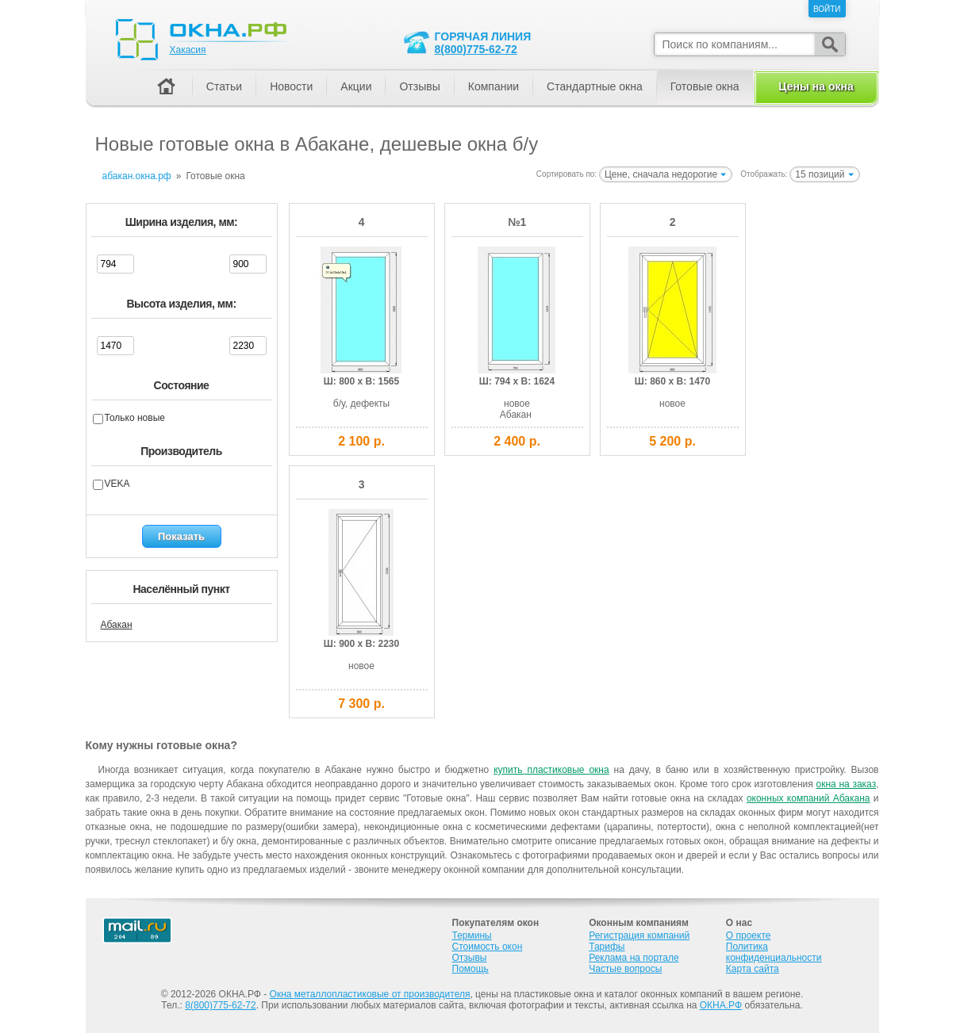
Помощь (470, 968)
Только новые (135, 417)
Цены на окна (815, 86)
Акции (355, 86)
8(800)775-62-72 (476, 49)
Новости (291, 86)
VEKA (117, 483)
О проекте (748, 935)
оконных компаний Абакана (808, 798)
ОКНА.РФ (721, 1005)
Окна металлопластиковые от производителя (370, 994)
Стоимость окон (487, 946)
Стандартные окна (595, 86)
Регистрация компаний (639, 935)
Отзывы (419, 86)
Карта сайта (752, 968)
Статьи (224, 86)
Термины (472, 935)
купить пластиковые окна (551, 769)
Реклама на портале (633, 957)
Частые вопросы (625, 968)
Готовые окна (704, 86)
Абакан (117, 624)
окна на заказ (846, 784)
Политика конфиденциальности (774, 952)
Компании (493, 86)
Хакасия (188, 49)
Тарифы (606, 946)
